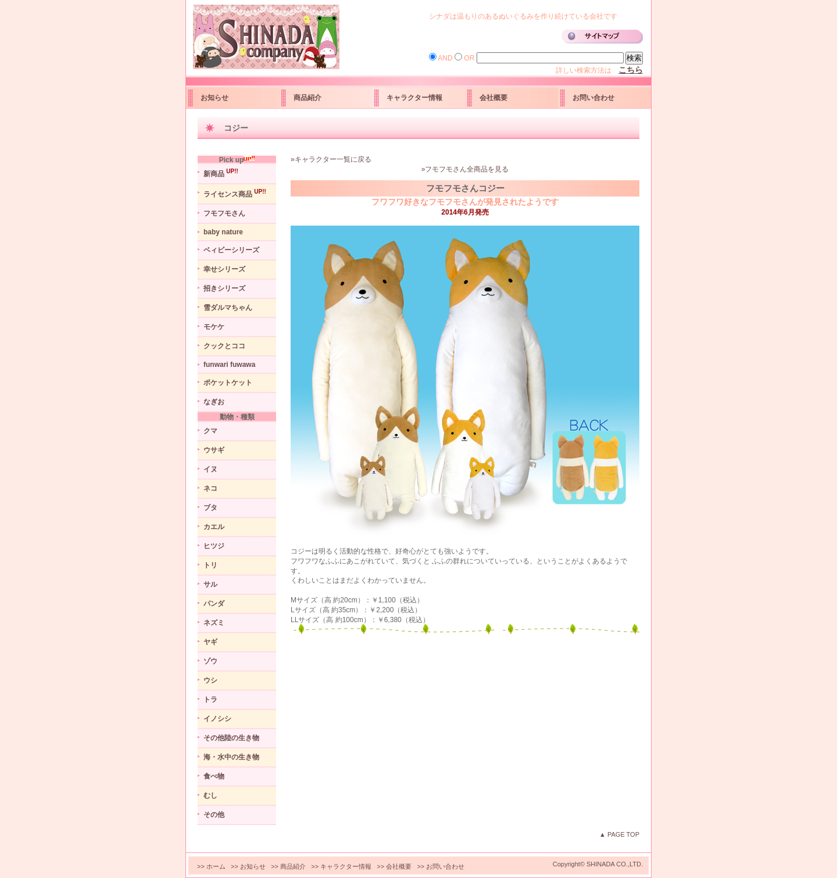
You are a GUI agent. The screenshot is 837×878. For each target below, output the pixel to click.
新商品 (220, 173)
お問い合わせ (593, 98)
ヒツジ (213, 546)
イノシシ (217, 719)
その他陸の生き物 (231, 738)
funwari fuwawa (229, 365)
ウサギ (213, 450)
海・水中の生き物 (231, 757)
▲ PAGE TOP (619, 834)
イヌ (210, 469)
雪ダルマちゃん (227, 308)
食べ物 (213, 776)
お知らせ (214, 98)
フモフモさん (224, 213)
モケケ (213, 327)
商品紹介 (307, 98)
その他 (213, 815)
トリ (210, 565)
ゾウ (210, 661)
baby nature (223, 232)
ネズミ (213, 623)
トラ (210, 699)
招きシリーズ (224, 288)
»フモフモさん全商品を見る (465, 169)
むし (210, 795)
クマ (210, 431)
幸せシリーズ (224, 269)
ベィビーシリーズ (231, 250)
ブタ (210, 508)
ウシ (210, 680)
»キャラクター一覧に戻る (331, 159)
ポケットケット (227, 383)
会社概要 (493, 98)
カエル (213, 527)
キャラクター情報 (414, 98)
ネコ (210, 488)
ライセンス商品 (234, 193)
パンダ (213, 603)
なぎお (213, 402)
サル (210, 584)
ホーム (216, 866)
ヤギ (210, 642)
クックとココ (224, 346)
